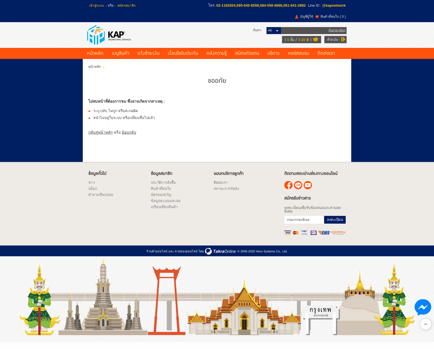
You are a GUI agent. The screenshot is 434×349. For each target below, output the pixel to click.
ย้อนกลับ (129, 138)
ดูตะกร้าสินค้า (314, 42)
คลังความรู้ (216, 59)
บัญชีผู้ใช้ (306, 17)
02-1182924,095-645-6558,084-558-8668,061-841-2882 (261, 5)
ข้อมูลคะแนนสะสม (166, 207)
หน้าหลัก (95, 59)
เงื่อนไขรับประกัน (183, 59)
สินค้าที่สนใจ (333, 17)
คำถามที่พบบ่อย (100, 201)
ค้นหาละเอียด (335, 33)
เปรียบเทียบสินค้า (164, 213)
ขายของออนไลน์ (186, 257)
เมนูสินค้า (120, 59)
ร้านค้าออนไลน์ (156, 257)
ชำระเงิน (331, 42)
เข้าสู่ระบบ (96, 5)
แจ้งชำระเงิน (148, 59)
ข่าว (91, 189)
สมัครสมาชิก (126, 5)
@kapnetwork (334, 5)
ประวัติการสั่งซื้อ (163, 189)
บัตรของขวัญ (161, 201)
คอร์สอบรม (298, 59)
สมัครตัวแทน (247, 59)
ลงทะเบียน (335, 226)
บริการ (273, 59)
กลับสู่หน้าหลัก (100, 138)
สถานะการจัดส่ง (226, 195)
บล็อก (92, 195)
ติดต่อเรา (326, 59)
